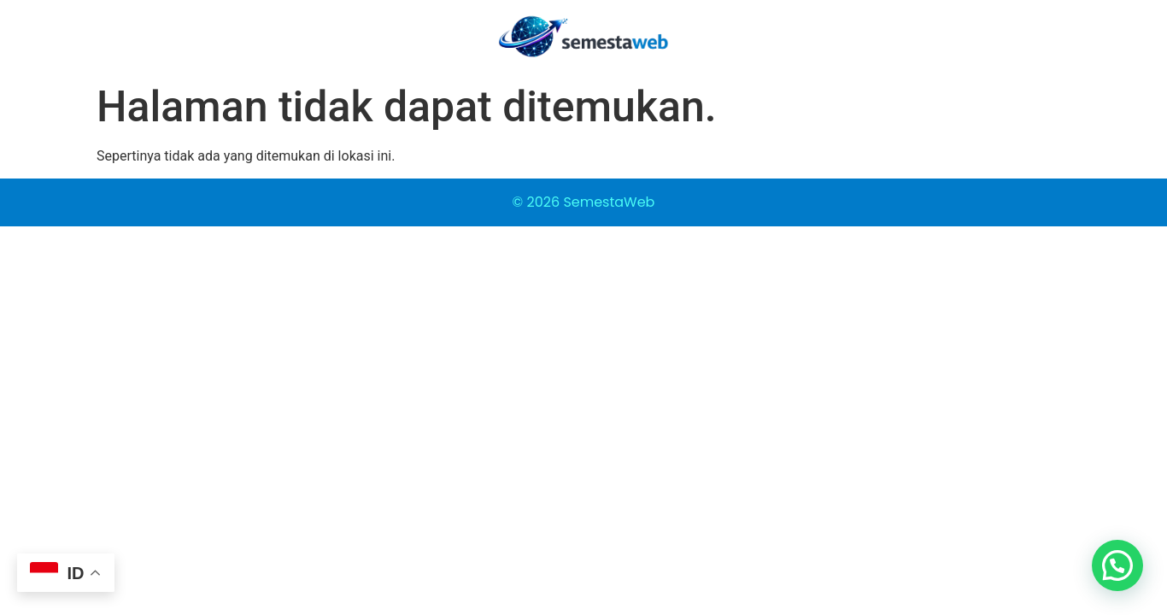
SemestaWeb (608, 202)
